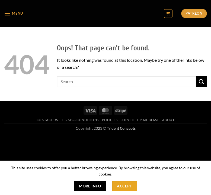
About (168, 120)
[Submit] (201, 81)
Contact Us (47, 120)
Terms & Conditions (80, 120)
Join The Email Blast (140, 120)
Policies (109, 120)
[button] (13, 13)
